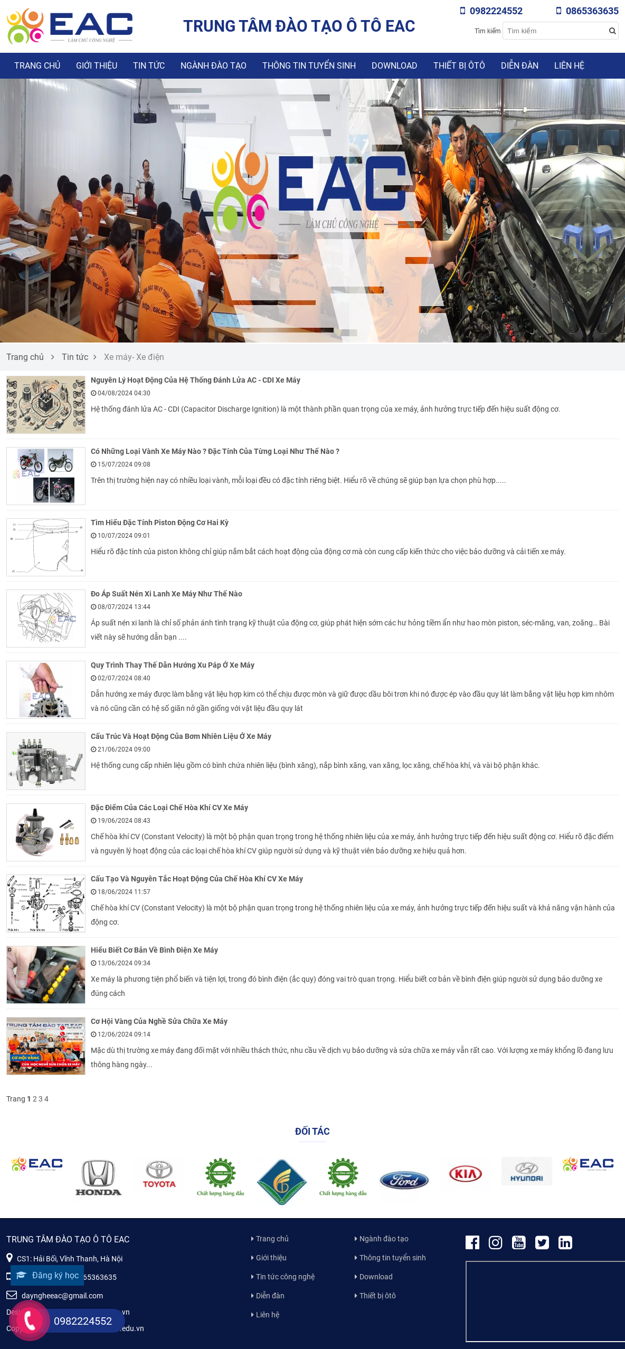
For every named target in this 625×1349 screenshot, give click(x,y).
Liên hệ (569, 66)
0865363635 (587, 10)
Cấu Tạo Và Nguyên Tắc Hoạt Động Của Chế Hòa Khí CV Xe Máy (197, 879)
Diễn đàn (519, 66)
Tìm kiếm (488, 31)
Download (395, 66)
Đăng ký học (47, 1275)
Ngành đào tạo (214, 66)
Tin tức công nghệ (285, 1276)
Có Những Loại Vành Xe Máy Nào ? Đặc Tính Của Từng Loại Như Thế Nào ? (215, 451)
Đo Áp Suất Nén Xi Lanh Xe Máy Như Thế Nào (166, 594)
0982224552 (491, 10)
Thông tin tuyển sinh (309, 66)
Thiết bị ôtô (459, 66)
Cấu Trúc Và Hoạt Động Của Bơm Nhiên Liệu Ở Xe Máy (181, 736)
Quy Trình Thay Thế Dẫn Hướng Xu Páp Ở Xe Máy (172, 665)
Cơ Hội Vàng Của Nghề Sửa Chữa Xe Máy (159, 1021)
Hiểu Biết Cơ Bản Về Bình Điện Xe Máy (154, 950)
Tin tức (149, 66)
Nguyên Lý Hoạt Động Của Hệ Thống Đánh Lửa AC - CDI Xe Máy (195, 380)
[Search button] (612, 31)
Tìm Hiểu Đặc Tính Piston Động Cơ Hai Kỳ (160, 522)
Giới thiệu (96, 66)
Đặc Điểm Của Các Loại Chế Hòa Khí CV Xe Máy (169, 807)
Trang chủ (37, 66)
